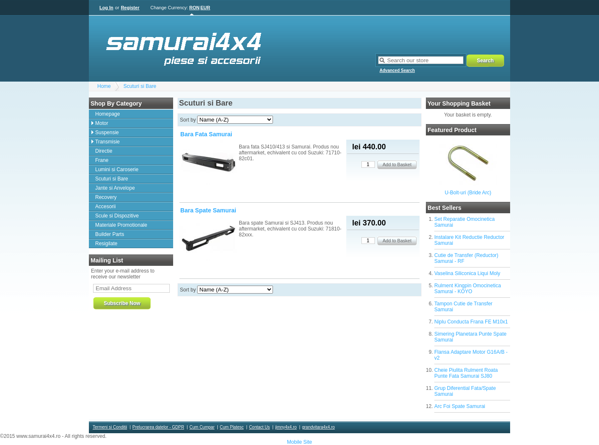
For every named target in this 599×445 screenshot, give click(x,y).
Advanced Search (397, 70)
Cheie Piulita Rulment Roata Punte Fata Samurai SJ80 (466, 373)
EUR (205, 7)
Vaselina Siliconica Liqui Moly (467, 273)
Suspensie (107, 132)
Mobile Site (299, 442)
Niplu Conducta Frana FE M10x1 (471, 322)
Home (104, 86)
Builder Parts (109, 234)
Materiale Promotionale (121, 225)
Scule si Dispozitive (117, 216)
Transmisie (107, 142)
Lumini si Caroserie (117, 169)
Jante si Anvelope (115, 188)
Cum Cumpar (202, 427)
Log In (106, 7)
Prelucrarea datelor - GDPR (158, 427)
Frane (101, 160)
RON (194, 7)
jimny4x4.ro (286, 427)
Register (130, 7)
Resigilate (106, 243)
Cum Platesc (232, 427)
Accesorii (105, 206)
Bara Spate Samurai (208, 210)
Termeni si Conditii (110, 427)
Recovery (106, 197)
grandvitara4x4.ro (318, 427)
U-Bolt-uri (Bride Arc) (468, 193)
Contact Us (259, 427)
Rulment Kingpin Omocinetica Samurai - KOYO (467, 288)
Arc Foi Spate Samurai (459, 406)
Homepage (107, 114)
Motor (101, 123)
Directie (103, 151)
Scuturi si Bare (139, 86)
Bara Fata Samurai (206, 134)
